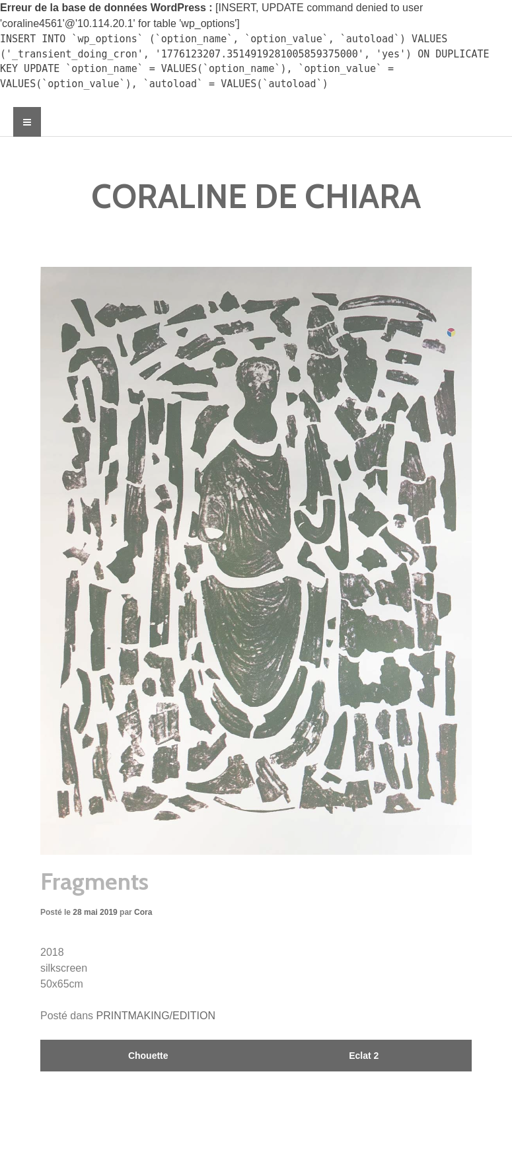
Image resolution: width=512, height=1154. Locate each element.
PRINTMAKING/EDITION (155, 1015)
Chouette (148, 1055)
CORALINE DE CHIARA (256, 196)
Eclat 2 (364, 1055)
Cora (143, 912)
